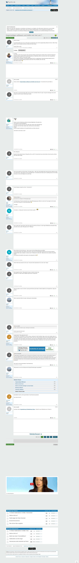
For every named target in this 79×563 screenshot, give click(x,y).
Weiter (55, 436)
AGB (37, 556)
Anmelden (55, 5)
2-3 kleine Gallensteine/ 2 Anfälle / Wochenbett (20, 512)
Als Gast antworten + (10, 37)
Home (8, 5)
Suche (23, 5)
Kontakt (17, 556)
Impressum (23, 556)
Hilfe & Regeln (37, 5)
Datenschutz (27, 556)
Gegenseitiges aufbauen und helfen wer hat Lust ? (24, 35)
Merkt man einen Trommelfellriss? (17, 536)
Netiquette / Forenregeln (41, 556)
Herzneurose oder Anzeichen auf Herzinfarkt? (20, 541)
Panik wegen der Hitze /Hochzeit (17, 518)
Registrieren (50, 5)
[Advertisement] (36, 242)
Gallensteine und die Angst (16, 538)
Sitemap (47, 556)
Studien (43, 5)
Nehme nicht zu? (13, 515)
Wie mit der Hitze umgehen (16, 523)
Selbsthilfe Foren (18, 5)
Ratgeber (28, 5)
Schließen (31, 32)
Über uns (19, 556)
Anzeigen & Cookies (33, 556)
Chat (32, 5)
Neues (12, 5)
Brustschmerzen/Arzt (14, 520)
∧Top (76, 562)
